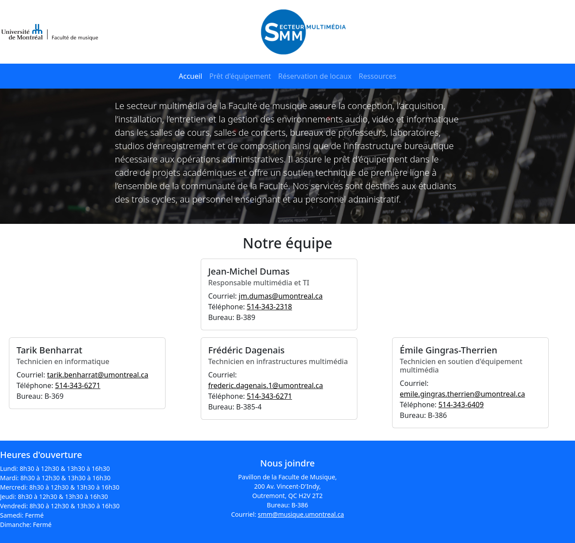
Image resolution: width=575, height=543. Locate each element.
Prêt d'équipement (240, 76)
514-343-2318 (269, 307)
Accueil (190, 76)
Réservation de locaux (315, 76)
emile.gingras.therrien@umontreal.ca (462, 394)
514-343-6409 (461, 404)
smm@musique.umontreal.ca (301, 514)
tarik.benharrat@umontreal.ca (98, 375)
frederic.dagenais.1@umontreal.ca (265, 385)
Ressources (378, 76)
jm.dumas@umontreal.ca (281, 296)
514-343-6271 (78, 385)
